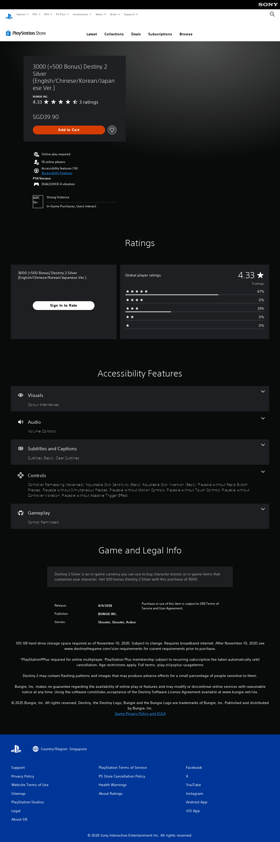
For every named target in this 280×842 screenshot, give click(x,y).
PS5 (34, 14)
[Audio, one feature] (140, 420)
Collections (114, 29)
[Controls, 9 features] (140, 479)
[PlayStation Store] (27, 28)
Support (129, 14)
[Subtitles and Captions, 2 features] (140, 447)
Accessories (80, 14)
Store (113, 14)
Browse (186, 29)
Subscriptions (160, 29)
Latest (92, 29)
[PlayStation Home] (9, 14)
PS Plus (61, 14)
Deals (136, 29)
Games (20, 14)
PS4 (46, 14)
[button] (57, 168)
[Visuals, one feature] (140, 393)
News (99, 14)
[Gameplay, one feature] (140, 511)
